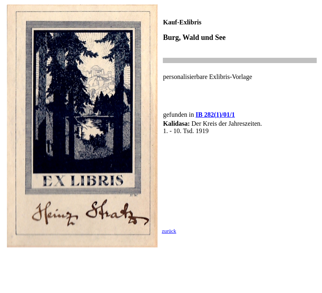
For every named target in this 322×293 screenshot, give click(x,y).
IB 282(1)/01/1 (214, 114)
